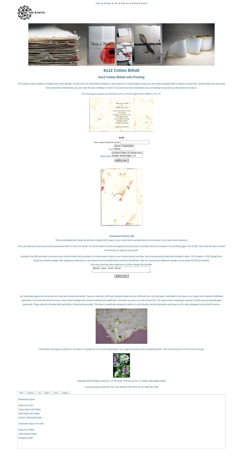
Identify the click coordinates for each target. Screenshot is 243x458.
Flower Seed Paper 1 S (127, 155)
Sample (107, 3)
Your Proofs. (193, 246)
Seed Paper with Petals (28, 414)
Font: (111, 149)
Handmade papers (26, 400)
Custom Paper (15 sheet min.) (127, 153)
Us (129, 3)
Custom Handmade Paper (30, 418)
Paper (21, 394)
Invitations (30, 394)
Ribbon (47, 394)
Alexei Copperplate (124, 146)
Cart (116, 3)
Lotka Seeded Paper (27, 435)
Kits (39, 394)
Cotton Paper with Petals (29, 410)
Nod (136, 3)
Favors (55, 394)
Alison (124, 148)
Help (123, 3)
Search (144, 3)
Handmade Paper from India (31, 425)
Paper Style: (105, 156)
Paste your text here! (121, 270)
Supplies (65, 394)
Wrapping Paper (25, 439)
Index (98, 3)
